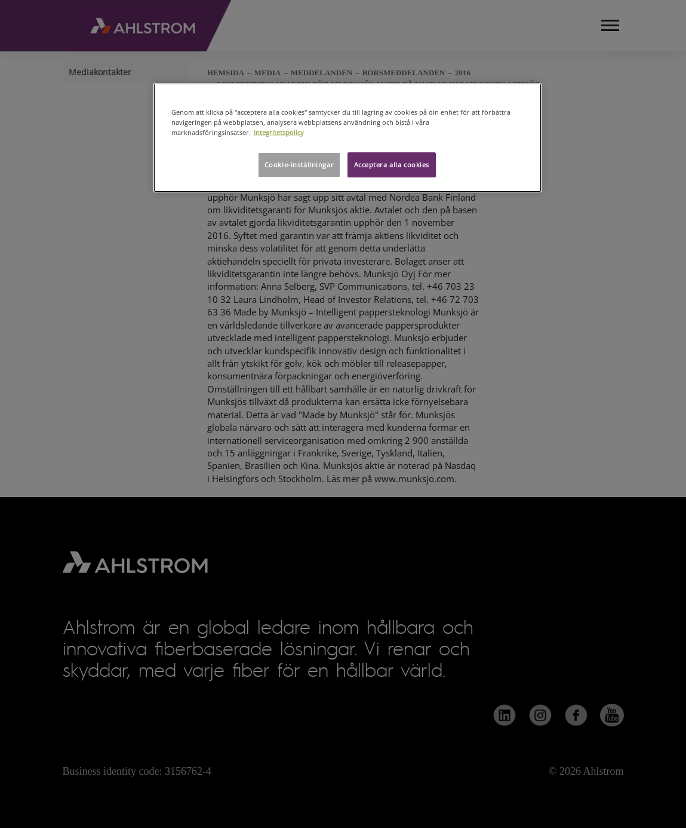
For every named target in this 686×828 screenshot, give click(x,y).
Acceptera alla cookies (392, 164)
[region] (347, 137)
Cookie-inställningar (299, 164)
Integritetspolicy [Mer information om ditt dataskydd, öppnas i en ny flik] (279, 132)
